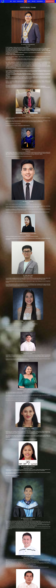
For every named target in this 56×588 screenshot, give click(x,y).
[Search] (44, 1)
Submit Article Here (50, 1)
